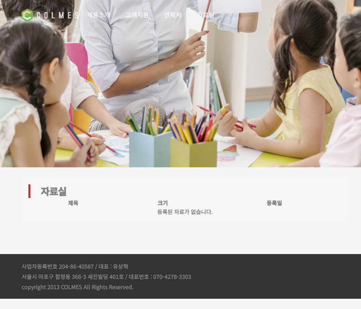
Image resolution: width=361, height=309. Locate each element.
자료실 (206, 14)
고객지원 (137, 14)
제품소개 (99, 14)
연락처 (173, 14)
